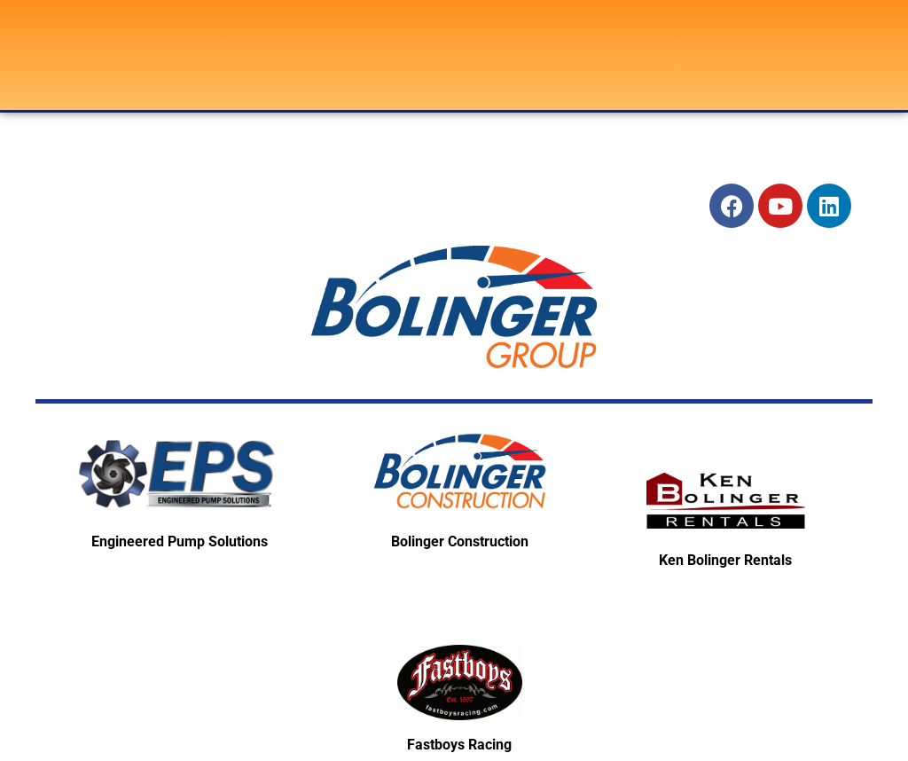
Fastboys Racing (459, 744)
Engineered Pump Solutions (179, 541)
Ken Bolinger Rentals (725, 560)
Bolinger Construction (459, 541)
